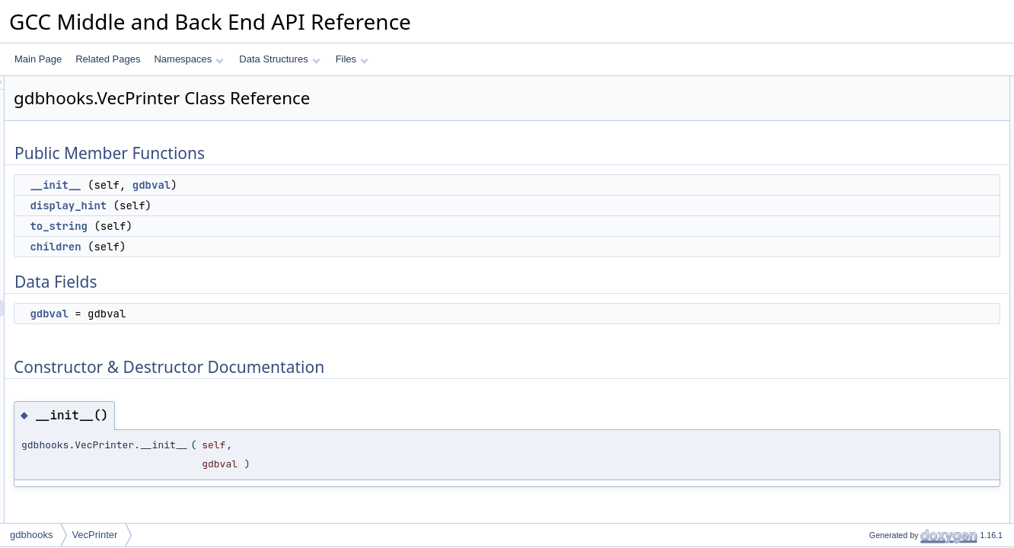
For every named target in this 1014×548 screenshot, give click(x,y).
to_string (249, 226)
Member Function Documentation (911, 235)
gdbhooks (31, 534)
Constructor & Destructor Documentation (926, 201)
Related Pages (107, 59)
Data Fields (867, 168)
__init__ (245, 185)
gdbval (342, 185)
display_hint (258, 205)
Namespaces (188, 59)
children (245, 246)
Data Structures (279, 59)
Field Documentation (886, 302)
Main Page (38, 59)
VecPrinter (94, 534)
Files (352, 59)
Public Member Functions (895, 84)
